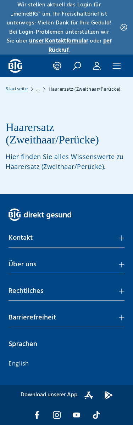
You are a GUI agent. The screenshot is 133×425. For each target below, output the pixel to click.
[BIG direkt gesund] (15, 66)
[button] (77, 66)
